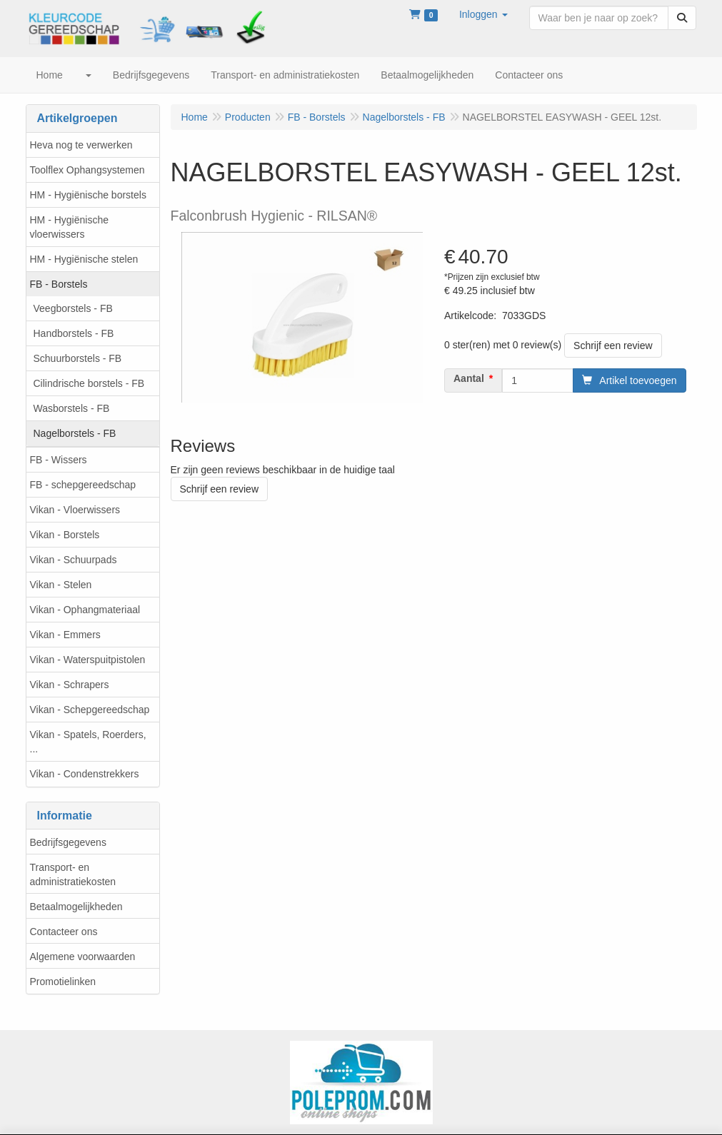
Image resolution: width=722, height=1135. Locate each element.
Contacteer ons (64, 931)
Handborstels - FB (74, 333)
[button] (483, 14)
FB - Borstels (59, 284)
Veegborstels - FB (73, 308)
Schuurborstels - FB (78, 358)
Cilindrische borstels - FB (89, 383)
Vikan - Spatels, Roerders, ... (88, 742)
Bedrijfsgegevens (68, 842)
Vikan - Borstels (65, 534)
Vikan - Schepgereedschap (90, 709)
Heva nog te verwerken (81, 145)
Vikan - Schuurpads (73, 559)
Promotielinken (63, 981)
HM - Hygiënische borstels (88, 195)
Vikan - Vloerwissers (75, 509)
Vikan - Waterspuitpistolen (88, 659)
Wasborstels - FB (72, 408)
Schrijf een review (613, 345)
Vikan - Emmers (65, 634)
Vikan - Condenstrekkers (84, 774)
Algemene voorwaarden (83, 956)
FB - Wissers (58, 459)
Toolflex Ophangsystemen (87, 170)
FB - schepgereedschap (83, 484)
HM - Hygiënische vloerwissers (69, 227)
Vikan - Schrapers (69, 684)
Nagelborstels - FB (75, 433)
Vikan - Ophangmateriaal (85, 609)
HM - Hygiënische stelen (84, 259)
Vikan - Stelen (61, 584)
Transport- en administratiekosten (73, 874)
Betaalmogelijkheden (76, 906)
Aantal (468, 378)
